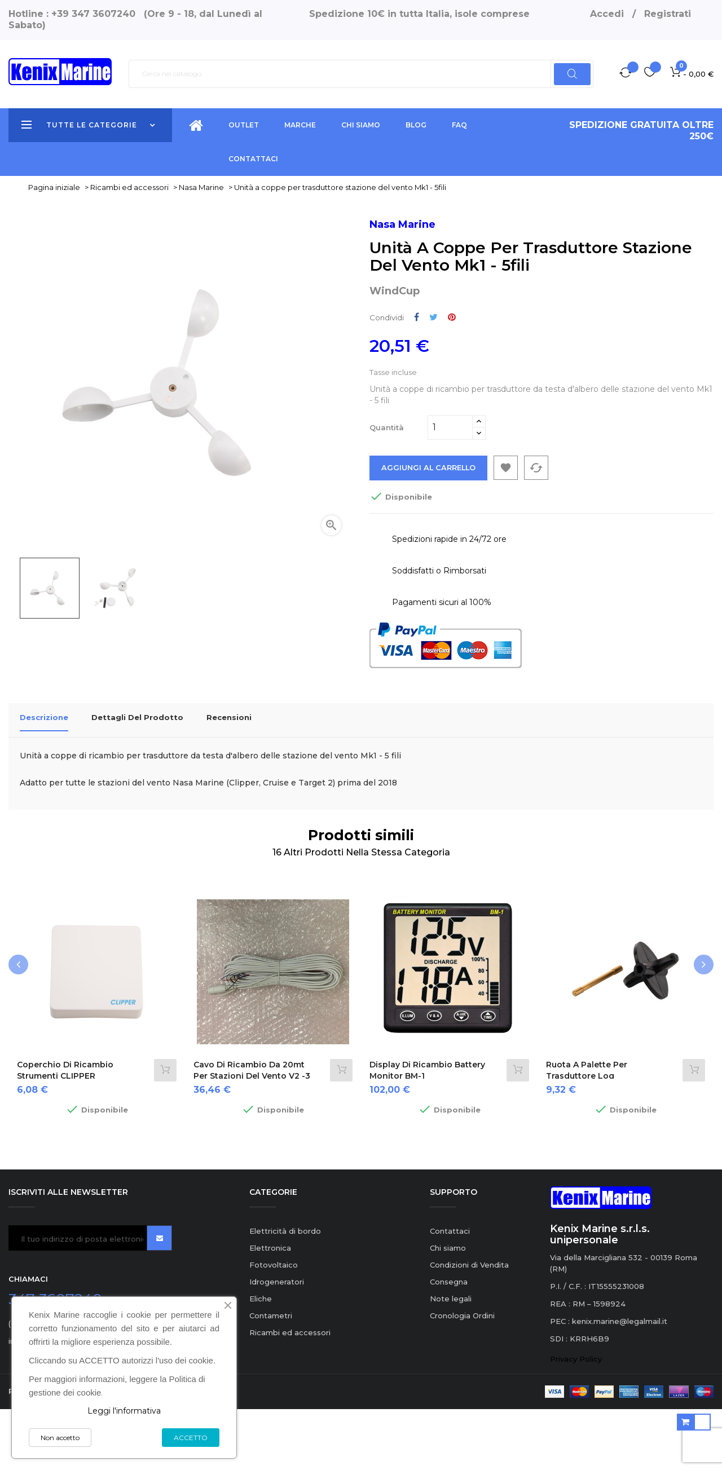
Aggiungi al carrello (429, 535)
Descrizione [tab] (44, 784)
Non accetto (60, 1437)
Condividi (416, 384)
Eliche (260, 1358)
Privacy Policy (576, 1419)
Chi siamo (448, 1308)
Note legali (451, 1358)
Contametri (270, 1375)
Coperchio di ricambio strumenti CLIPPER (65, 1130)
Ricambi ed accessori (290, 1392)
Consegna (449, 1342)
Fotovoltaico (273, 1325)
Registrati (667, 13)
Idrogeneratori (276, 1342)
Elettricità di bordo (285, 1291)
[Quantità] (450, 494)
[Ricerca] (361, 74)
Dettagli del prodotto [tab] (137, 784)
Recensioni (229, 784)
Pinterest (452, 384)
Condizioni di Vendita (469, 1325)
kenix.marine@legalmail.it (619, 1381)
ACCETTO (191, 1437)
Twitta (433, 384)
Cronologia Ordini (462, 1375)
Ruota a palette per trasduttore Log (586, 1130)
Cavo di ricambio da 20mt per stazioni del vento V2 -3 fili (251, 1136)
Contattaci (450, 1291)
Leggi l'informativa (124, 1411)
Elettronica (270, 1308)
